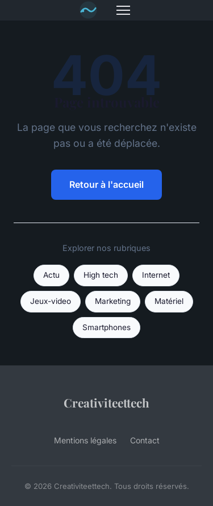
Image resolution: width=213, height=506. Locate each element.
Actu (51, 274)
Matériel (168, 301)
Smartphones (106, 327)
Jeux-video (50, 301)
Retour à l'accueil (106, 184)
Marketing (113, 301)
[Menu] (123, 10)
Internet (156, 274)
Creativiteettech (106, 402)
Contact (145, 440)
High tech (100, 274)
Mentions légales (85, 440)
